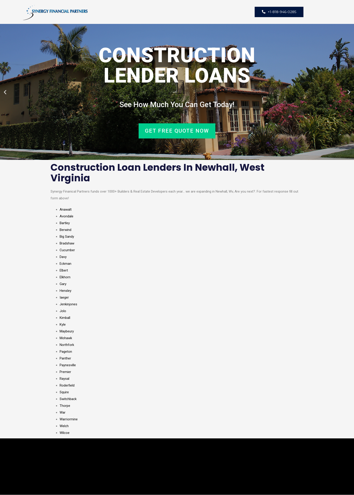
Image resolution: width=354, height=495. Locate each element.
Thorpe (65, 406)
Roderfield (67, 386)
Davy (63, 257)
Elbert (64, 271)
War (62, 413)
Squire (64, 392)
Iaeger (64, 298)
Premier (65, 372)
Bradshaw (67, 244)
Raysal (64, 379)
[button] (5, 92)
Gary (63, 284)
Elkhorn (65, 277)
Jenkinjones (68, 304)
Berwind (65, 230)
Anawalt (66, 210)
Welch (64, 426)
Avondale (66, 216)
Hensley (65, 291)
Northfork (67, 345)
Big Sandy (67, 237)
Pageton (66, 352)
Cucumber (67, 250)
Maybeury (67, 331)
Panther (65, 359)
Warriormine (69, 419)
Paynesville (68, 365)
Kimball (65, 318)
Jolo (63, 311)
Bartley (65, 223)
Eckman (65, 264)
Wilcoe (65, 433)
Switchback (68, 399)
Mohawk (66, 338)
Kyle (63, 325)
